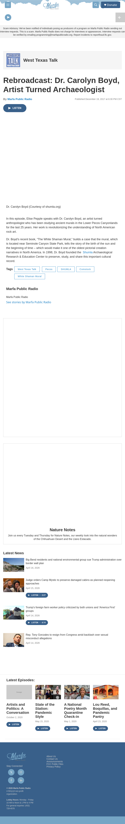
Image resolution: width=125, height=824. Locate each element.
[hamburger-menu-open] (8, 5)
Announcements (54, 762)
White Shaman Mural (30, 277)
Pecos (48, 270)
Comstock (85, 270)
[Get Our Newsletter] (62, 378)
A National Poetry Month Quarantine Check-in (75, 711)
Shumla (88, 253)
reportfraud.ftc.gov (102, 35)
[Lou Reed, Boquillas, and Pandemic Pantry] (106, 693)
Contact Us (52, 760)
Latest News (13, 554)
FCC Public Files (54, 765)
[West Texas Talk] (13, 61)
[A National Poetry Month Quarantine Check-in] (77, 693)
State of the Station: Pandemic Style (45, 711)
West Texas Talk (40, 60)
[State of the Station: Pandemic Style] (48, 693)
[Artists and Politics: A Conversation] (19, 693)
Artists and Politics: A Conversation (17, 709)
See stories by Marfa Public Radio (28, 303)
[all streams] (120, 18)
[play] (8, 18)
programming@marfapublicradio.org (54, 35)
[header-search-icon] (96, 5)
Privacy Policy (53, 767)
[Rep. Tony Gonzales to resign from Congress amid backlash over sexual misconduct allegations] (13, 641)
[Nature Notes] (62, 483)
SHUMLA (66, 270)
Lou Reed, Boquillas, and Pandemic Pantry (105, 711)
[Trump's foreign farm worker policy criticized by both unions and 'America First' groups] (13, 613)
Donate (112, 5)
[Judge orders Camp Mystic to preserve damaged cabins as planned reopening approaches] (13, 586)
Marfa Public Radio (19, 100)
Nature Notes (62, 530)
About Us (51, 757)
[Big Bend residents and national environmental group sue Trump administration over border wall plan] (13, 566)
